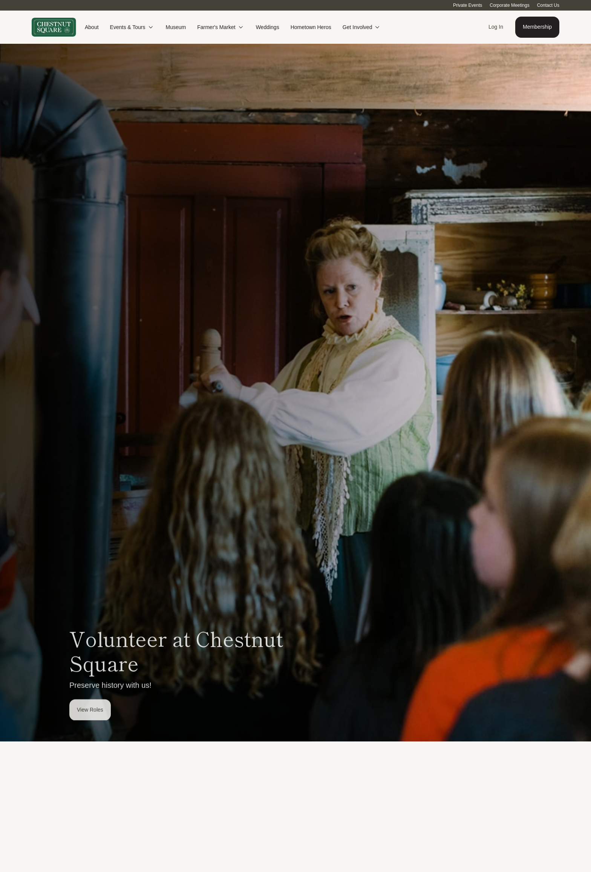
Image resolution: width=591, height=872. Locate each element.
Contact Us (548, 5)
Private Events (467, 5)
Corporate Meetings (509, 5)
